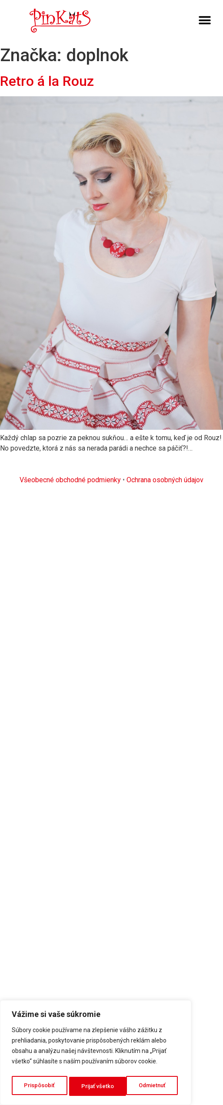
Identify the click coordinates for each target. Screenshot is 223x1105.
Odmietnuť (95, 1086)
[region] (95, 1054)
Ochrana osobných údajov (164, 480)
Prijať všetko (151, 1086)
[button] (204, 20)
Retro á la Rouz (47, 81)
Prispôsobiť (39, 1086)
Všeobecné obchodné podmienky (70, 480)
